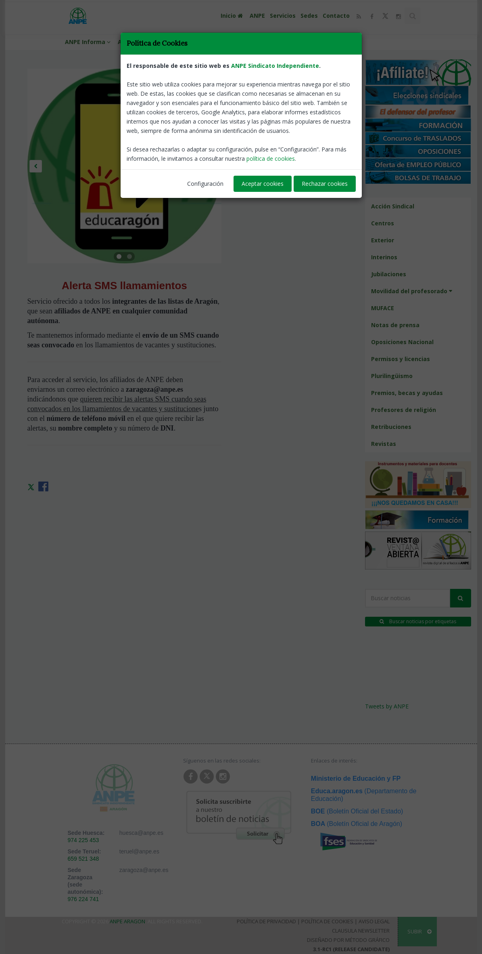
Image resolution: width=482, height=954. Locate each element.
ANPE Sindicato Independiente (275, 65)
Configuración (205, 183)
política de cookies (270, 158)
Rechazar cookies (325, 183)
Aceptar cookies (263, 183)
